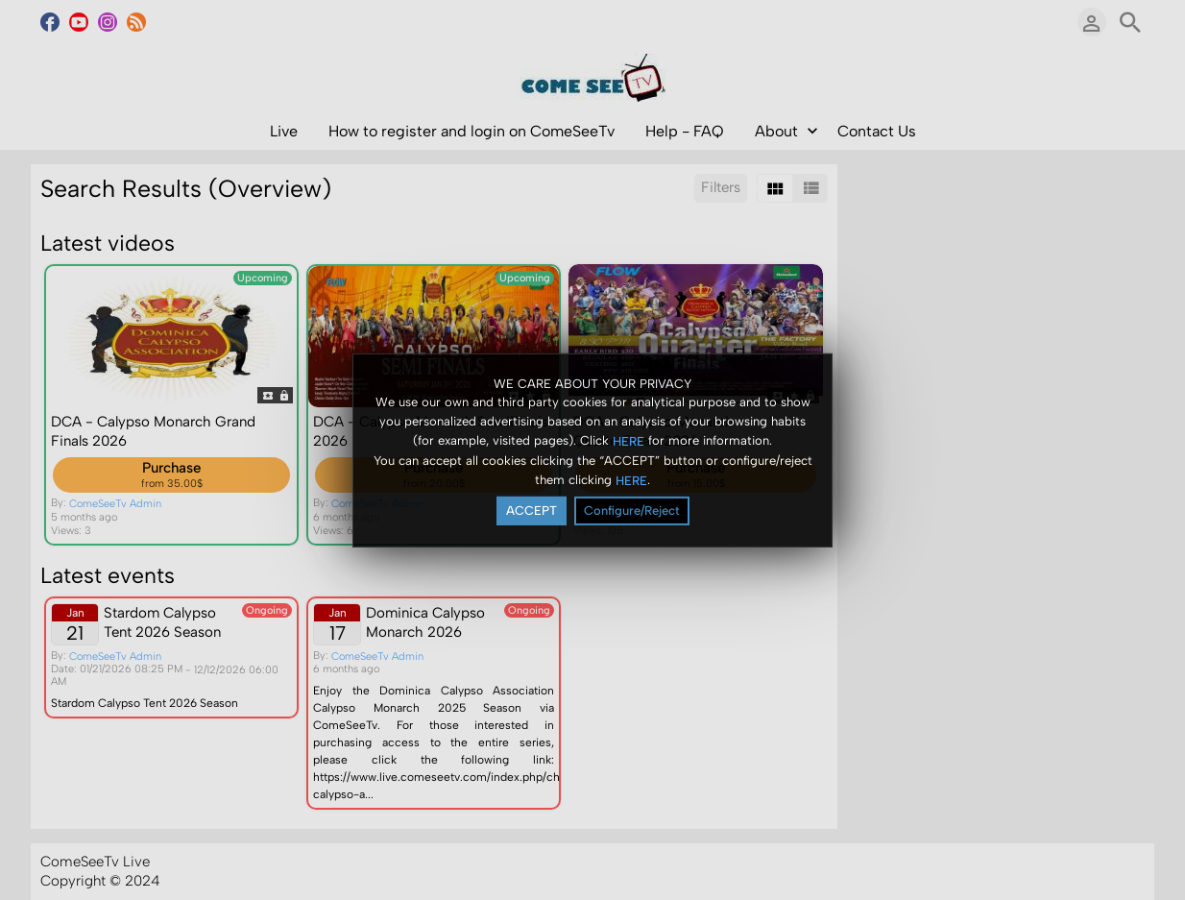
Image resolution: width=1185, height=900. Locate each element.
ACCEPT (531, 510)
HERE (628, 441)
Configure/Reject (632, 510)
